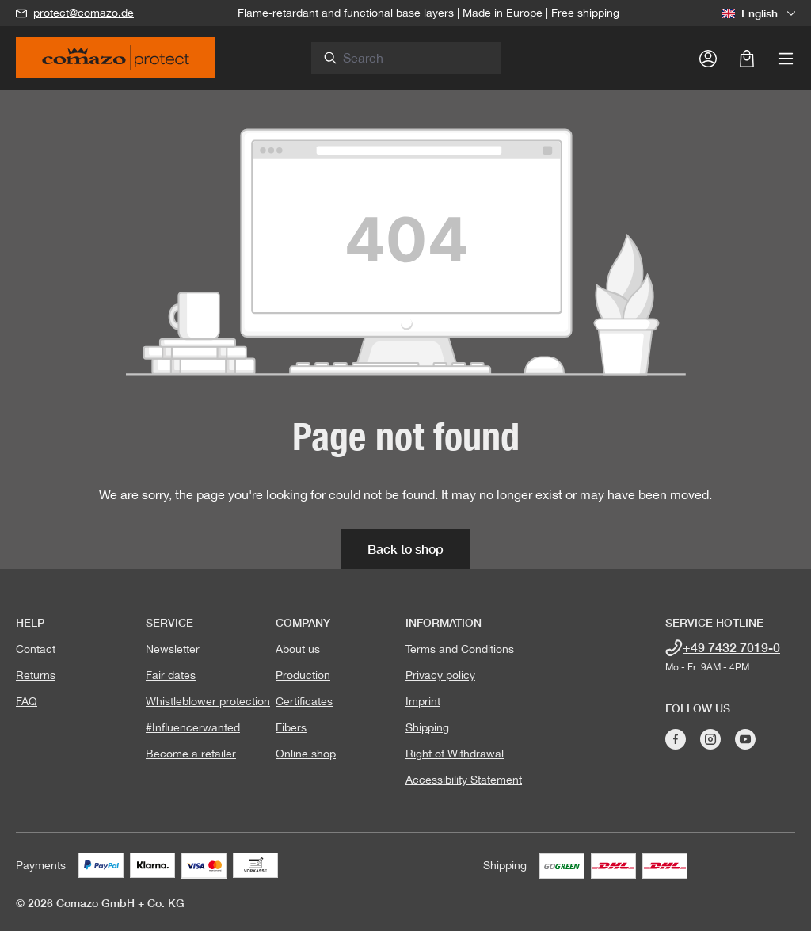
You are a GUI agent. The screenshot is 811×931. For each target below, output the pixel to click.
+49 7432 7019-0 (731, 646)
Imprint (423, 701)
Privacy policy (440, 675)
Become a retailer (191, 753)
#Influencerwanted (193, 727)
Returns (35, 675)
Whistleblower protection (208, 701)
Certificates (304, 701)
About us (298, 649)
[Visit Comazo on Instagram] (710, 739)
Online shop (306, 753)
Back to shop (405, 548)
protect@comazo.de (83, 12)
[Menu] (785, 57)
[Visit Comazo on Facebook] (675, 739)
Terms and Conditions (460, 649)
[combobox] (415, 58)
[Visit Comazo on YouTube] (745, 739)
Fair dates (171, 675)
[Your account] (708, 57)
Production (303, 675)
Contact (35, 649)
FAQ (26, 701)
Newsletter (173, 649)
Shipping (427, 727)
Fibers (291, 727)
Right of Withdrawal (455, 753)
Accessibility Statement (464, 779)
